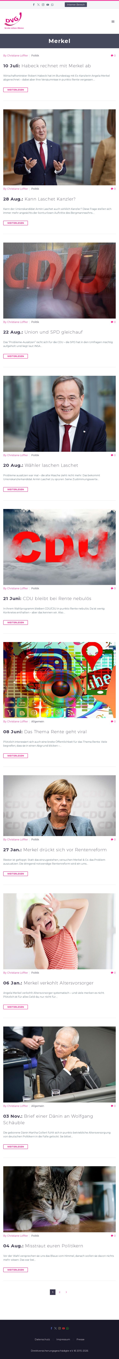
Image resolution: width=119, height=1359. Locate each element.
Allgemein (37, 721)
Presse (80, 1339)
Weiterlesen (15, 89)
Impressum (63, 1339)
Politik (35, 55)
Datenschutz (42, 1339)
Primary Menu (113, 21)
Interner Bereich (76, 4)
